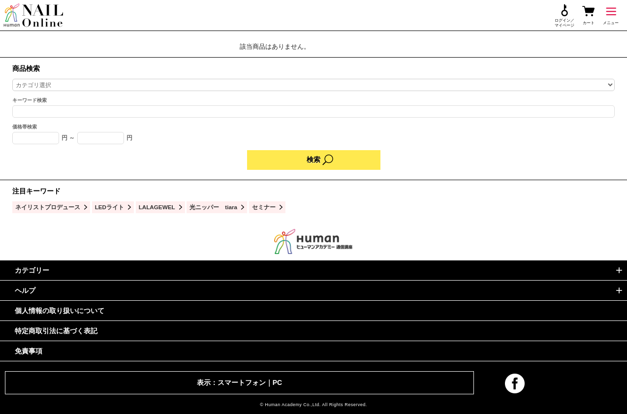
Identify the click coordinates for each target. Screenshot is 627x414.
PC (277, 382)
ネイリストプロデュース (47, 207)
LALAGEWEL (157, 207)
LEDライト (109, 207)
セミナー (264, 207)
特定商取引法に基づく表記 (56, 331)
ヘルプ (25, 290)
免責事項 (28, 351)
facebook (515, 383)
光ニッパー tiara (213, 207)
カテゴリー (32, 270)
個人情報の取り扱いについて (59, 311)
